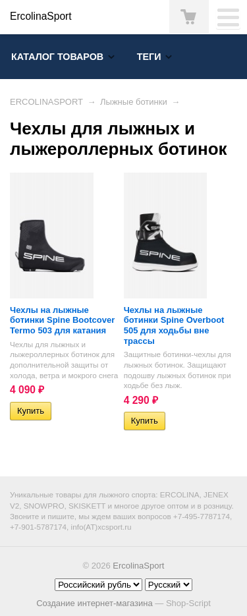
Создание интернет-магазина (94, 603)
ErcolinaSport (138, 566)
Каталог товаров (57, 56)
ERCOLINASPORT (46, 102)
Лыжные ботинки (133, 102)
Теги (149, 56)
